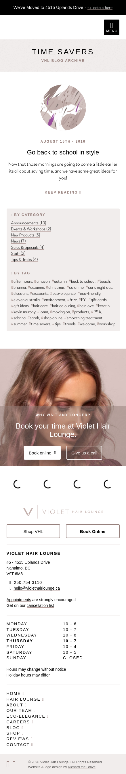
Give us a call (84, 452)
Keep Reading (63, 192)
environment (53, 299)
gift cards (97, 299)
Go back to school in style (63, 152)
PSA (96, 311)
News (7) (18, 241)
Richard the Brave (82, 767)
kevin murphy (23, 311)
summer (19, 323)
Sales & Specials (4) (27, 247)
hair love (85, 305)
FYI (83, 299)
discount (19, 293)
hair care (39, 305)
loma (42, 311)
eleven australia (25, 299)
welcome (86, 323)
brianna (18, 287)
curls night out (98, 287)
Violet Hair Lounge (54, 762)
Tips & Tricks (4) (24, 259)
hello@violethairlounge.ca (37, 588)
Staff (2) (18, 253)
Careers (20, 722)
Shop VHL (33, 531)
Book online (42, 452)
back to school (82, 281)
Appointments (19, 599)
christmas (55, 287)
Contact (20, 744)
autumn (59, 281)
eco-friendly (88, 293)
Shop (15, 733)
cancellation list (40, 605)
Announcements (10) (28, 222)
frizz (72, 299)
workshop (106, 323)
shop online (51, 317)
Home (16, 693)
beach (103, 281)
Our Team (21, 710)
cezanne (36, 287)
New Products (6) (25, 235)
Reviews (20, 739)
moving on (60, 311)
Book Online (92, 531)
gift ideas (20, 305)
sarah (33, 317)
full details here (99, 7)
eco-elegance (63, 293)
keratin (103, 305)
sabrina (18, 317)
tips (56, 323)
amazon (42, 281)
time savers (39, 323)
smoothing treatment (83, 317)
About (17, 705)
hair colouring (62, 305)
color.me (75, 287)
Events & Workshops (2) (31, 229)
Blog (15, 727)
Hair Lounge (25, 699)
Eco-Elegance (28, 716)
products (80, 311)
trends (69, 323)
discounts (39, 293)
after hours (21, 281)
